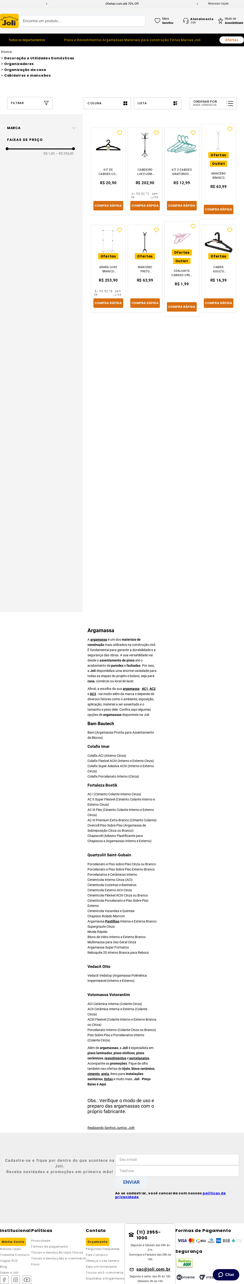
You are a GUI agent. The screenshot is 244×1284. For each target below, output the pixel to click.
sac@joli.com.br (153, 1269)
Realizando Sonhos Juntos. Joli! (111, 1128)
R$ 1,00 (49, 153)
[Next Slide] (197, 4)
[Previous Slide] (47, 4)
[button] (43, 128)
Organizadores (19, 63)
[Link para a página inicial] (122, 51)
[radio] (107, 103)
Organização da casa (25, 69)
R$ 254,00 (65, 153)
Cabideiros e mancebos (27, 75)
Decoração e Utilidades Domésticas (39, 58)
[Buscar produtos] (136, 20)
